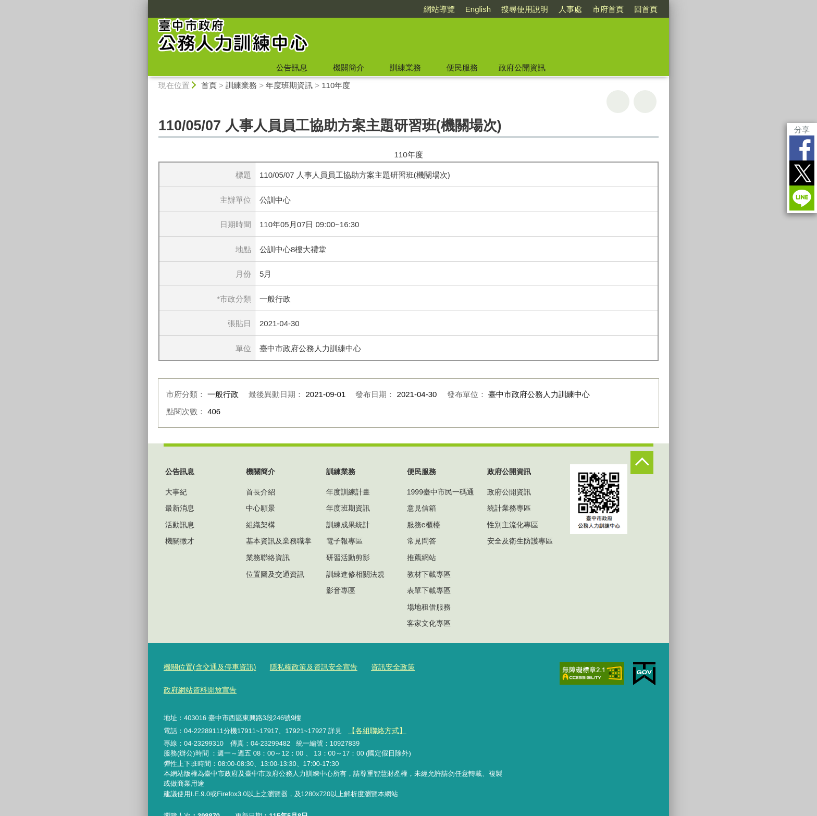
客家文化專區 (429, 623)
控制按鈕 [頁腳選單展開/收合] (641, 462)
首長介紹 (260, 492)
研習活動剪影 (348, 557)
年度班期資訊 (289, 85)
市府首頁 (608, 9)
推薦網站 (421, 557)
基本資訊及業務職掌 (279, 541)
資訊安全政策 (378, 667)
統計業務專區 (509, 508)
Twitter (801, 173)
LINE (801, 198)
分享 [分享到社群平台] (802, 129)
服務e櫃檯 (423, 525)
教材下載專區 (429, 574)
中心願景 (260, 508)
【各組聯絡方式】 (375, 706)
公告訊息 (291, 67)
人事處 (570, 9)
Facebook (801, 147)
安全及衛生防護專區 (520, 541)
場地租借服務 (429, 607)
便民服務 (462, 67)
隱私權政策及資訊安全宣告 (303, 667)
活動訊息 (179, 525)
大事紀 (176, 492)
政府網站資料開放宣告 (446, 667)
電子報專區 (344, 541)
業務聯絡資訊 (268, 557)
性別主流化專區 (512, 525)
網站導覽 (439, 9)
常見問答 (421, 541)
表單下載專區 (429, 590)
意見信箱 (421, 508)
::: (143, 4)
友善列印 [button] (617, 101)
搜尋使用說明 (524, 9)
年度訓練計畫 (348, 492)
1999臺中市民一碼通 (440, 492)
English (478, 9)
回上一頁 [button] (645, 101)
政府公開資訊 (522, 67)
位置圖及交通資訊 (275, 574)
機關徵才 (179, 541)
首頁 (209, 85)
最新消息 (179, 508)
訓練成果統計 (348, 525)
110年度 (335, 85)
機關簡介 (348, 67)
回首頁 (646, 9)
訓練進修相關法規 (355, 574)
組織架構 (260, 525)
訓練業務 (405, 67)
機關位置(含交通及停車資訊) (207, 667)
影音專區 (340, 590)
